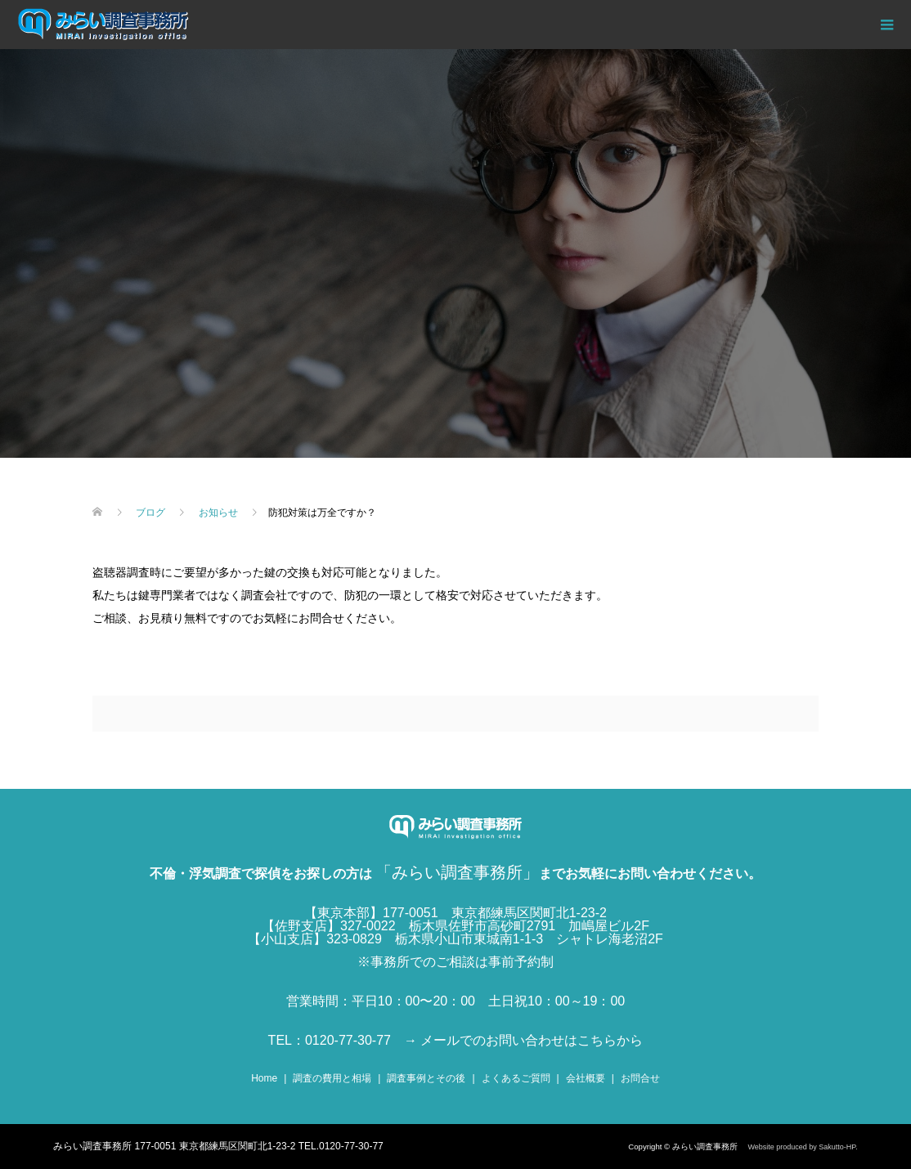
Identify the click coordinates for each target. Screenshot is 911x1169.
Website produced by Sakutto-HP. (802, 1147)
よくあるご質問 (516, 1078)
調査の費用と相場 (332, 1078)
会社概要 (585, 1078)
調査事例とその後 (426, 1078)
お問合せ (640, 1078)
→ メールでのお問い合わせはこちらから (523, 1040)
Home (264, 1078)
